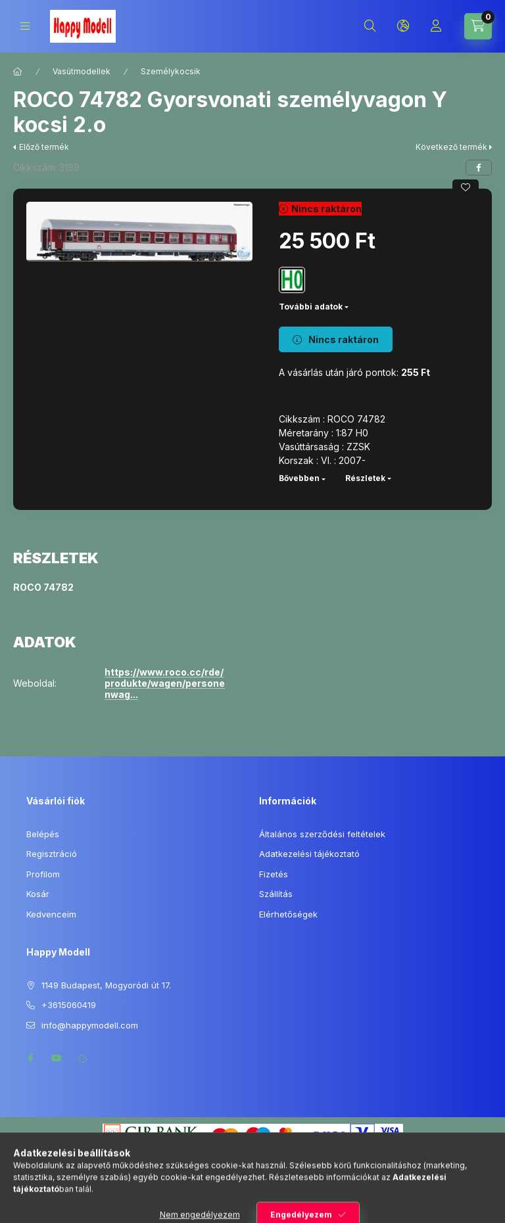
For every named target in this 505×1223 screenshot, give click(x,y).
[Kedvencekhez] (465, 187)
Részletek (365, 478)
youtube (56, 1058)
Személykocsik (171, 71)
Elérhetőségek (288, 914)
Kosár (37, 893)
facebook (30, 1058)
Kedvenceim (51, 914)
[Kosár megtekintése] (478, 26)
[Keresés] (370, 26)
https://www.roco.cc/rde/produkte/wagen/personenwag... (165, 683)
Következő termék (451, 147)
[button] (139, 232)
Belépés (42, 834)
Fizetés (273, 874)
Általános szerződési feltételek (322, 834)
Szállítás (276, 893)
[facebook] (479, 167)
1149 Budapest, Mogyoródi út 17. (106, 985)
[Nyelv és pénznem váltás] (403, 26)
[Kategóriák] (25, 26)
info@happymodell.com (89, 1025)
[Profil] (436, 26)
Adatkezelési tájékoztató (309, 853)
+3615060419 (68, 1005)
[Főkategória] (17, 72)
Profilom (43, 874)
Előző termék (44, 147)
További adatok (311, 307)
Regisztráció (51, 853)
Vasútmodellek (81, 71)
